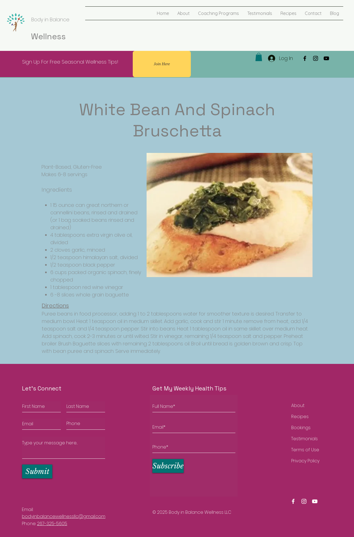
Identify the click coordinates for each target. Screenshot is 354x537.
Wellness (48, 36)
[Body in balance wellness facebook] (293, 501)
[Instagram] (315, 58)
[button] (258, 57)
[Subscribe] (168, 466)
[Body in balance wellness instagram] (304, 501)
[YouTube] (326, 58)
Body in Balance (50, 19)
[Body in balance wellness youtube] (314, 501)
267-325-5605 (52, 523)
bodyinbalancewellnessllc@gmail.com (63, 516)
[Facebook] (304, 58)
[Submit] (37, 471)
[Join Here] (162, 64)
